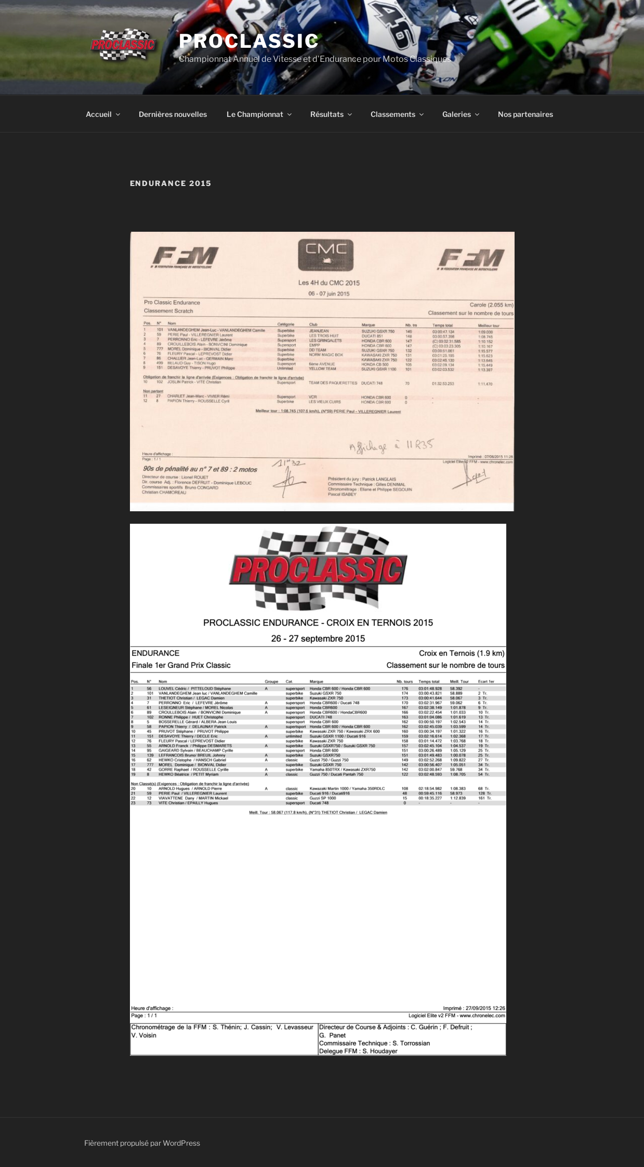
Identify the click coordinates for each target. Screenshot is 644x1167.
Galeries (461, 114)
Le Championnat (260, 114)
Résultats (331, 114)
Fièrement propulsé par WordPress (142, 1142)
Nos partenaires (525, 114)
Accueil (104, 114)
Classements (398, 114)
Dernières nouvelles (173, 114)
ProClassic (249, 41)
